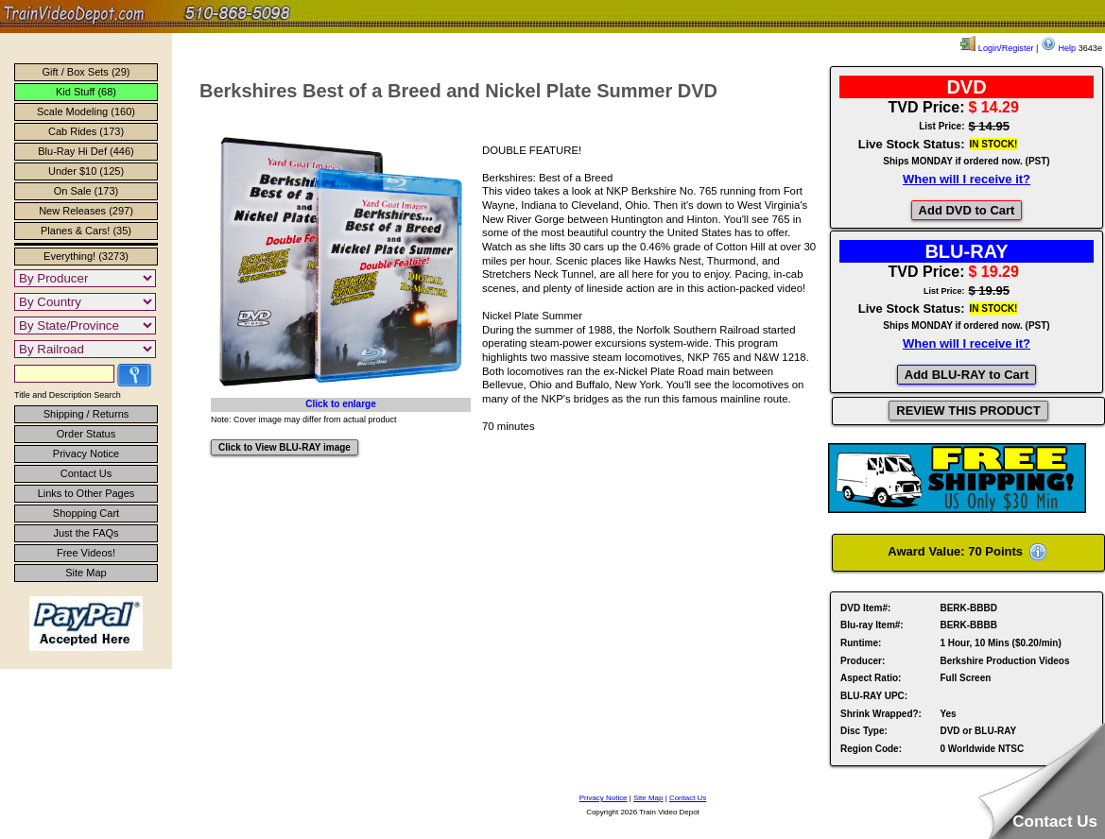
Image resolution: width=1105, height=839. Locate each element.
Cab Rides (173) (86, 131)
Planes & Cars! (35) (86, 230)
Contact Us (86, 473)
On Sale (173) (86, 191)
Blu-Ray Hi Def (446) (85, 151)
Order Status (86, 433)
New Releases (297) (86, 210)
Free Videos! (86, 552)
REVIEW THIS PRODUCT (968, 410)
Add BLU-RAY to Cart (966, 375)
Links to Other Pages (86, 493)
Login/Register (996, 48)
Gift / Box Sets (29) (86, 71)
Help (1058, 48)
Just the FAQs (85, 533)
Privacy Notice (86, 453)
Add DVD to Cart (967, 210)
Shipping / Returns (86, 414)
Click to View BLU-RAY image (284, 447)
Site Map (85, 572)
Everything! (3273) (86, 256)
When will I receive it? (966, 179)
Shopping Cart (86, 513)
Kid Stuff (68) (86, 91)
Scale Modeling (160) (86, 111)
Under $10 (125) (86, 171)
